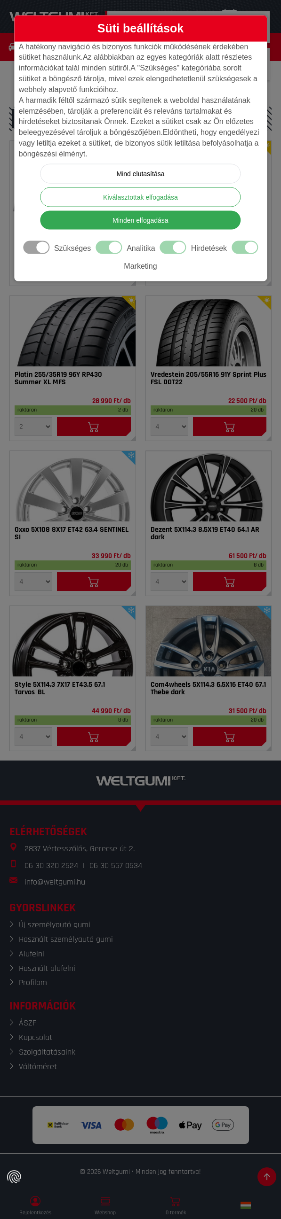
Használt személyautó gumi (66, 939)
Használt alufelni (47, 968)
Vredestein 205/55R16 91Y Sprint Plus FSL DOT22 (208, 378)
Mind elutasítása (141, 173)
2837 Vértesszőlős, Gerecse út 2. (79, 848)
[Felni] (73, 486)
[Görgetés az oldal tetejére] (266, 1176)
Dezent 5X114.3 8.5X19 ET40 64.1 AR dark (205, 533)
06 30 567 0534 (115, 865)
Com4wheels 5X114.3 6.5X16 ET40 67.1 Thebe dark (208, 688)
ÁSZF (27, 1022)
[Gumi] (73, 331)
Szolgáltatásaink (47, 1052)
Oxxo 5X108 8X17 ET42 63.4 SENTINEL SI (71, 533)
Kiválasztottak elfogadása (140, 197)
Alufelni (31, 953)
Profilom (33, 982)
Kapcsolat (35, 1037)
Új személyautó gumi (54, 924)
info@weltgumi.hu (54, 882)
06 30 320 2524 (51, 865)
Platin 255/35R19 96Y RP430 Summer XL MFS (58, 378)
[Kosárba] (94, 426)
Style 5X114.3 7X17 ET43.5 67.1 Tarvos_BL (60, 688)
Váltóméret (38, 1066)
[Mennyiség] (33, 426)
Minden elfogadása (140, 220)
